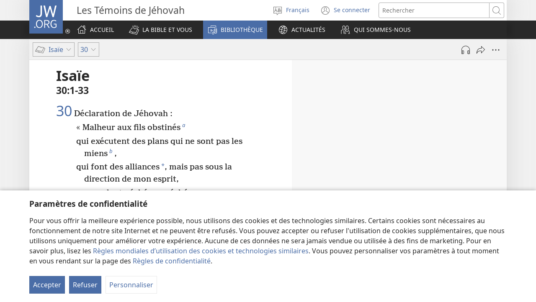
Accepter (47, 284)
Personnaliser (131, 284)
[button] (160, 30)
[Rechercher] (434, 10)
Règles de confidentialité (172, 261)
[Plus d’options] (495, 49)
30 (64, 111)
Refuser (85, 284)
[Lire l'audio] (465, 49)
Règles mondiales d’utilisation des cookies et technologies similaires (201, 250)
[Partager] (480, 49)
